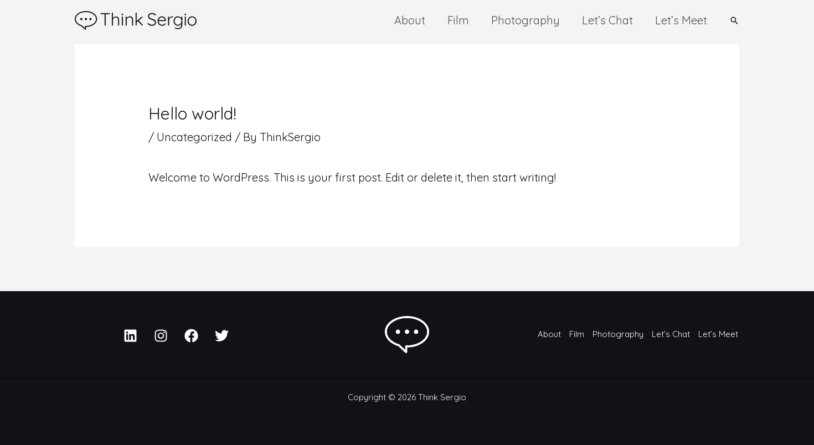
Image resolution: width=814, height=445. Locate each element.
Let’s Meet (681, 20)
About (409, 20)
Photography (525, 20)
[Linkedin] (130, 336)
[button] (734, 20)
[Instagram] (161, 336)
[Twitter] (222, 336)
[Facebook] (191, 336)
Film (458, 20)
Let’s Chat (607, 20)
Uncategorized (194, 137)
